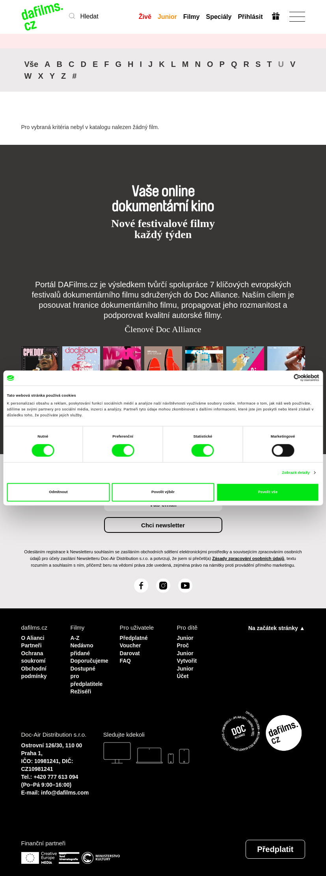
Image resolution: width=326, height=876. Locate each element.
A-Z (75, 637)
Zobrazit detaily (295, 473)
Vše (31, 64)
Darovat (131, 651)
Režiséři (82, 686)
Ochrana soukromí (34, 655)
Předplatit (275, 843)
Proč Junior (186, 647)
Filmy (191, 16)
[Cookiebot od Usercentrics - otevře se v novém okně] (284, 378)
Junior (167, 16)
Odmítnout (58, 492)
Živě (144, 16)
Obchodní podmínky (35, 669)
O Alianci (34, 637)
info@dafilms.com (65, 787)
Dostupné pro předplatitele (88, 672)
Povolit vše (267, 492)
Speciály (218, 16)
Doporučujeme (89, 658)
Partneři (32, 644)
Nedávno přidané (83, 647)
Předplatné (135, 637)
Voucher (131, 644)
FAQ (126, 658)
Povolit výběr (163, 492)
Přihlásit (249, 16)
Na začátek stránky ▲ (276, 627)
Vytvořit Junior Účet (188, 665)
